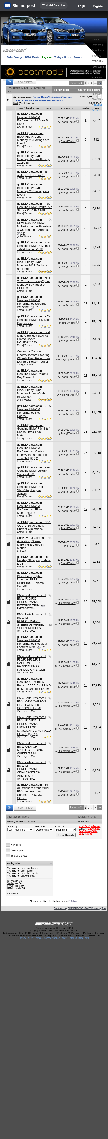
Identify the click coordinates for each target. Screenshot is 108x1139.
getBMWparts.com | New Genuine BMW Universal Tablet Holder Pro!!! (33, 246)
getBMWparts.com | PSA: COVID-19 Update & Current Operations (34, 525)
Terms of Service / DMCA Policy (50, 938)
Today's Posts (62, 57)
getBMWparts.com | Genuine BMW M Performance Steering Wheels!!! (31, 302)
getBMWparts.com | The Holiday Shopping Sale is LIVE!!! (33, 560)
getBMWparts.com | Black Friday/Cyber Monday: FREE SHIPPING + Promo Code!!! (30, 579)
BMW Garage (14, 57)
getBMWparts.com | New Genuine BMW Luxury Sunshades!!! (33, 471)
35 (85, 601)
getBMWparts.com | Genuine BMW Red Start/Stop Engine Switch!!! (30, 488)
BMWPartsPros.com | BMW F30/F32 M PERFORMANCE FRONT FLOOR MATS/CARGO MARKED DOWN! (34, 725)
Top (104, 908)
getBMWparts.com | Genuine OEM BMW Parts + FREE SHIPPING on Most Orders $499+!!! (34, 683)
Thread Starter (32, 108)
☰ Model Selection (53, 5)
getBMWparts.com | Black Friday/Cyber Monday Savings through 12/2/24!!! (33, 157)
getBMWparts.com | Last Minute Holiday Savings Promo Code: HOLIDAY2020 (33, 337)
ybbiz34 (83, 829)
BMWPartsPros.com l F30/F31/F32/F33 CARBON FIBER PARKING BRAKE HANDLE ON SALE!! (31, 662)
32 (85, 509)
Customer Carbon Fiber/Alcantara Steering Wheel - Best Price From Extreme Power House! (33, 356)
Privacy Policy (26, 938)
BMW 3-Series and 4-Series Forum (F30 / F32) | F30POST (98, 50)
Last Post (65, 108)
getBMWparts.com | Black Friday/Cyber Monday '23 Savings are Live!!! (33, 189)
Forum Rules (13, 893)
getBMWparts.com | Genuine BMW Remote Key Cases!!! (32, 374)
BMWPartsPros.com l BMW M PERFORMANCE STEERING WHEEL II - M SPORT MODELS (34, 621)
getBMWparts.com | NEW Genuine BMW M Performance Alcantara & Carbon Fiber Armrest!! (34, 224)
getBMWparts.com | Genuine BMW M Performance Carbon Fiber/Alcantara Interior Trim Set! (32, 451)
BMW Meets (32, 57)
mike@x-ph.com (25, 364)
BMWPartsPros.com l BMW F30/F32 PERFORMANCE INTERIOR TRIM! (31, 600)
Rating (49, 108)
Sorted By (12, 826)
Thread (19, 108)
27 (85, 303)
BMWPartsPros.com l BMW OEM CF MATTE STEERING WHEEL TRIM (31, 748)
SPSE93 (21, 551)
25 (85, 643)
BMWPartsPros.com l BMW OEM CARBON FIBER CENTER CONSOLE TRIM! (31, 703)
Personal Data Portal (78, 938)
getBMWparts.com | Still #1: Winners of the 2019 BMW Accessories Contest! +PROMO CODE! (33, 791)
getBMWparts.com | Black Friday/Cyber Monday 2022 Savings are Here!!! (32, 263)
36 (85, 452)
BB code (11, 881)
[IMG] (10, 886)
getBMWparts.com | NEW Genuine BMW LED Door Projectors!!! (34, 320)
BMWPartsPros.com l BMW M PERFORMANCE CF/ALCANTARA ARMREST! (31, 768)
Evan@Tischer (24, 127)
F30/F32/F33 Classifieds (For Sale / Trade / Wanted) (99, 77)
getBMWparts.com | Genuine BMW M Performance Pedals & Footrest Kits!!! (32, 642)
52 (85, 727)
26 (85, 228)
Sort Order (40, 826)
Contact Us (60, 908)
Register (98, 6)
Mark (15, 103)
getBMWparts (24, 236)
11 (85, 357)
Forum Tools (61, 89)
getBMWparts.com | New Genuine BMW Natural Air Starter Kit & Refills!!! (34, 207)
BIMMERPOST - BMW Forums (84, 908)
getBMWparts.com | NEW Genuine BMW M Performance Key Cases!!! (34, 411)
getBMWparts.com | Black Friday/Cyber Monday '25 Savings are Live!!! (33, 138)
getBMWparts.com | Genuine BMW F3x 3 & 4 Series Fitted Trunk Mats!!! (33, 430)
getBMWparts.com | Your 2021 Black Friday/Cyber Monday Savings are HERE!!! (33, 283)
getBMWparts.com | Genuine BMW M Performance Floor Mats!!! (30, 508)
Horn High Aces (67, 394)
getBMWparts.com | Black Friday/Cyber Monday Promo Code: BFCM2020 (31, 391)
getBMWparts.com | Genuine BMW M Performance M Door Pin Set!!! (33, 119)
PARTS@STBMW (26, 608)
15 (85, 685)
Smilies (10, 883)
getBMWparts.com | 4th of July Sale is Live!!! (32, 173)
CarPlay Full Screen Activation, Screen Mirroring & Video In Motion (30, 543)
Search (78, 57)
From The (59, 826)
